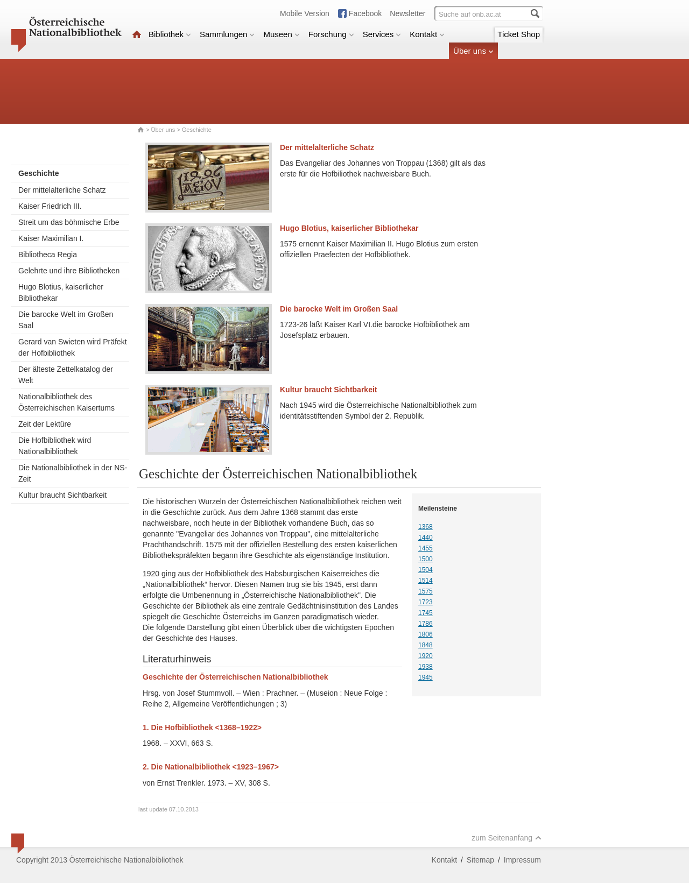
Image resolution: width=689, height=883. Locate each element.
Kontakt (427, 34)
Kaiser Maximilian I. (50, 238)
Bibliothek (170, 34)
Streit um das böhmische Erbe (68, 222)
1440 (425, 537)
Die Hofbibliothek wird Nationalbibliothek (54, 446)
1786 (425, 623)
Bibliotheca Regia (47, 254)
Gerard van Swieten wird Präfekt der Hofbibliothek (72, 347)
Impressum (522, 860)
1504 (425, 570)
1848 (425, 645)
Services (382, 34)
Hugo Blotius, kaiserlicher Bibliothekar (60, 292)
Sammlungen (227, 34)
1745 (425, 613)
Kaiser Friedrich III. (49, 206)
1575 (425, 591)
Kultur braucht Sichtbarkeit (62, 495)
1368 (425, 527)
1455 (425, 548)
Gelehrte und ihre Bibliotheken (68, 270)
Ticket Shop (518, 34)
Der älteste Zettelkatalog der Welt (65, 375)
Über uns (473, 50)
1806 (425, 634)
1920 (425, 656)
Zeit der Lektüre (44, 424)
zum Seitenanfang (507, 837)
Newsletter (407, 13)
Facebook (365, 13)
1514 (425, 580)
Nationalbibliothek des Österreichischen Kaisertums (66, 402)
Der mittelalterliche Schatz (62, 190)
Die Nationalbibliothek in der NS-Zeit (72, 473)
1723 (425, 602)
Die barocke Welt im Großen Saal (65, 320)
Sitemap (480, 860)
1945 (425, 677)
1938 (425, 666)
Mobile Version (304, 13)
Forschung (331, 34)
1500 (425, 559)
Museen (281, 34)
